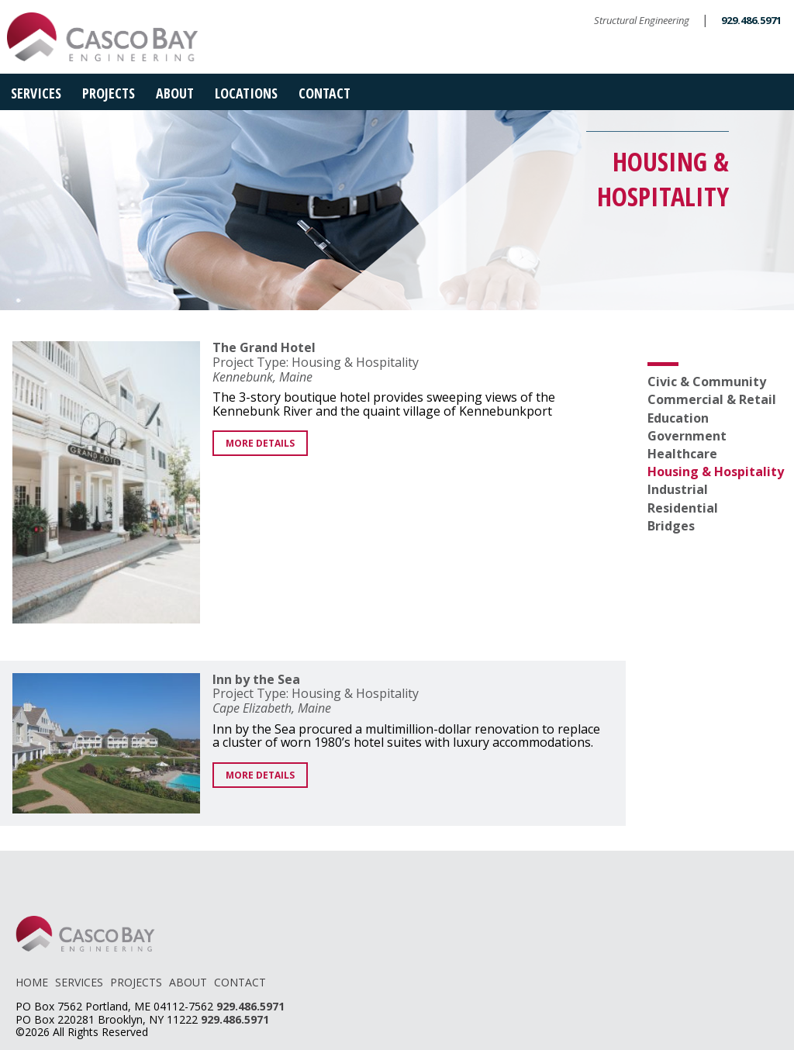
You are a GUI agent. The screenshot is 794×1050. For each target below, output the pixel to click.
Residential (682, 507)
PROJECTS (136, 982)
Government (687, 435)
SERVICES (79, 982)
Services (36, 93)
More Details (260, 443)
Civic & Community (706, 381)
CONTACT (240, 982)
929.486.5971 (751, 20)
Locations (246, 93)
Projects (108, 93)
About (175, 93)
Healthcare (682, 453)
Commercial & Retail (711, 399)
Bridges (671, 525)
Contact (324, 93)
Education (678, 418)
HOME (32, 982)
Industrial (677, 489)
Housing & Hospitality (715, 471)
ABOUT (188, 982)
